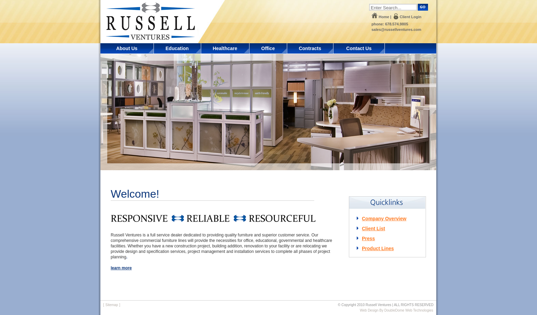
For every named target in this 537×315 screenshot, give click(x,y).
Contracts (310, 48)
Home (384, 17)
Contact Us (358, 48)
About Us (126, 48)
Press (368, 238)
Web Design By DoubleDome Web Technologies (396, 310)
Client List (373, 228)
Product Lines (378, 248)
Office (268, 48)
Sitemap (112, 305)
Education (177, 48)
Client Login (411, 17)
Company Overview (384, 218)
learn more (121, 268)
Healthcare (225, 48)
